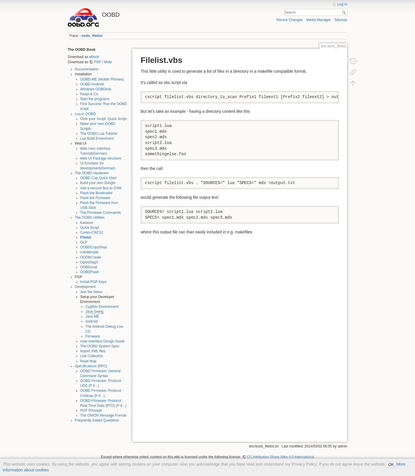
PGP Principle (91, 410)
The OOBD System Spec (99, 346)
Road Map (88, 361)
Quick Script (89, 228)
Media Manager (318, 20)
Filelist (85, 237)
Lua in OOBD (85, 114)
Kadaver (86, 223)
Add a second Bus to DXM (101, 188)
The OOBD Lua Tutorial (98, 134)
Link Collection (91, 356)
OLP (83, 242)
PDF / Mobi (103, 62)
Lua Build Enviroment (97, 138)
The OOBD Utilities (90, 217)
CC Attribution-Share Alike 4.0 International (280, 457)
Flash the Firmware (95, 198)
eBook (94, 57)
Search (344, 12)
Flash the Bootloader (96, 193)
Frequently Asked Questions (97, 420)
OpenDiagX (89, 262)
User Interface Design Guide (102, 341)
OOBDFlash (89, 272)
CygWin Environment (101, 307)
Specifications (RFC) (91, 366)
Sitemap (340, 20)
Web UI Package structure (100, 158)
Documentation (87, 69)
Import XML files (92, 351)
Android (91, 321)
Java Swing (94, 312)
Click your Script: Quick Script (103, 119)
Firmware (92, 336)
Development (85, 287)
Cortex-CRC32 (91, 232)
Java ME (92, 316)
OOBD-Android (92, 84)
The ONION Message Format (103, 415)
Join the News (91, 292)
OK (391, 464)
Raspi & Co (89, 94)
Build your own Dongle (98, 183)
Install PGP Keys (93, 282)
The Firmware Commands (100, 213)
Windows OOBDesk (95, 89)
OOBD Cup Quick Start (98, 178)
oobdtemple (89, 252)
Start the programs (94, 99)
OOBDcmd (88, 267)
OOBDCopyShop (93, 247)
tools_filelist (92, 36)
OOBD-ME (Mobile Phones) (102, 79)
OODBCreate (90, 257)
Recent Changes (289, 20)
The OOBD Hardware (92, 173)
